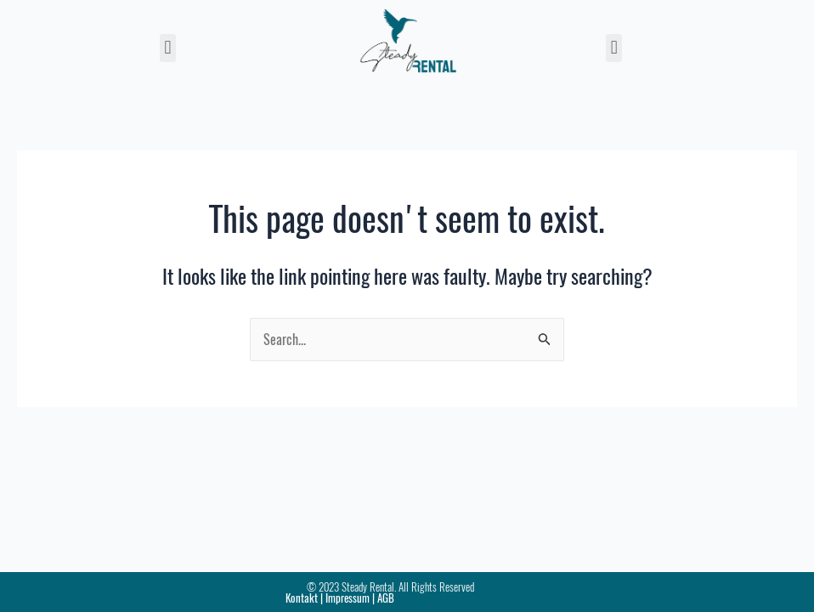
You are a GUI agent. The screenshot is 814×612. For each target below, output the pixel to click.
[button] (168, 48)
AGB (385, 598)
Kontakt (301, 598)
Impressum (347, 598)
